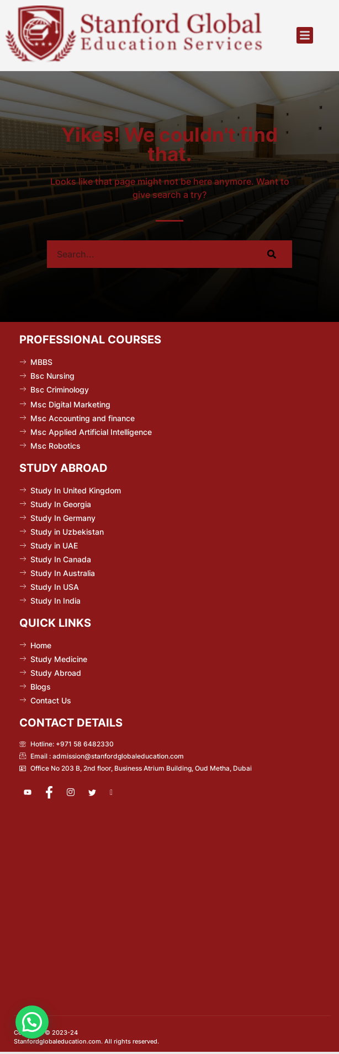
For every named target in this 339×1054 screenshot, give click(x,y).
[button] (304, 35)
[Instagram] (75, 792)
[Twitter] (96, 792)
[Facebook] (53, 792)
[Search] (271, 254)
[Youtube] (32, 792)
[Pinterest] (118, 792)
